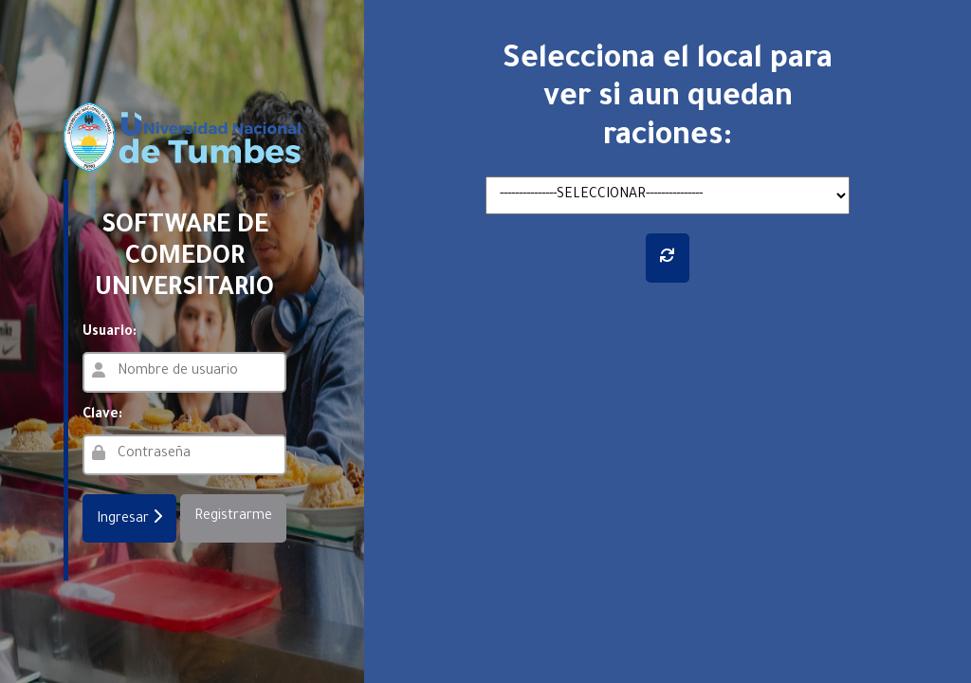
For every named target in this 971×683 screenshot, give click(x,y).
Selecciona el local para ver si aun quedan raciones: (668, 100)
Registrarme (233, 517)
